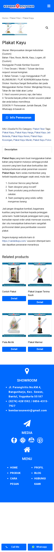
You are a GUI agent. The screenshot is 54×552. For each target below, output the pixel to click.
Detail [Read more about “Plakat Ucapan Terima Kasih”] (40, 352)
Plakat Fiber (15, 18)
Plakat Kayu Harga (24, 182)
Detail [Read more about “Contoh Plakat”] (14, 348)
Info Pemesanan (18, 167)
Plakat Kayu (8, 182)
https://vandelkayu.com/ (14, 290)
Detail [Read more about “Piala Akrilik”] (14, 398)
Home (5, 18)
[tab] (27, 199)
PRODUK (15, 522)
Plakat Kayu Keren (20, 186)
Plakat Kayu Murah (22, 189)
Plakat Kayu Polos (42, 189)
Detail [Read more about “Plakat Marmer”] (40, 398)
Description (11, 199)
